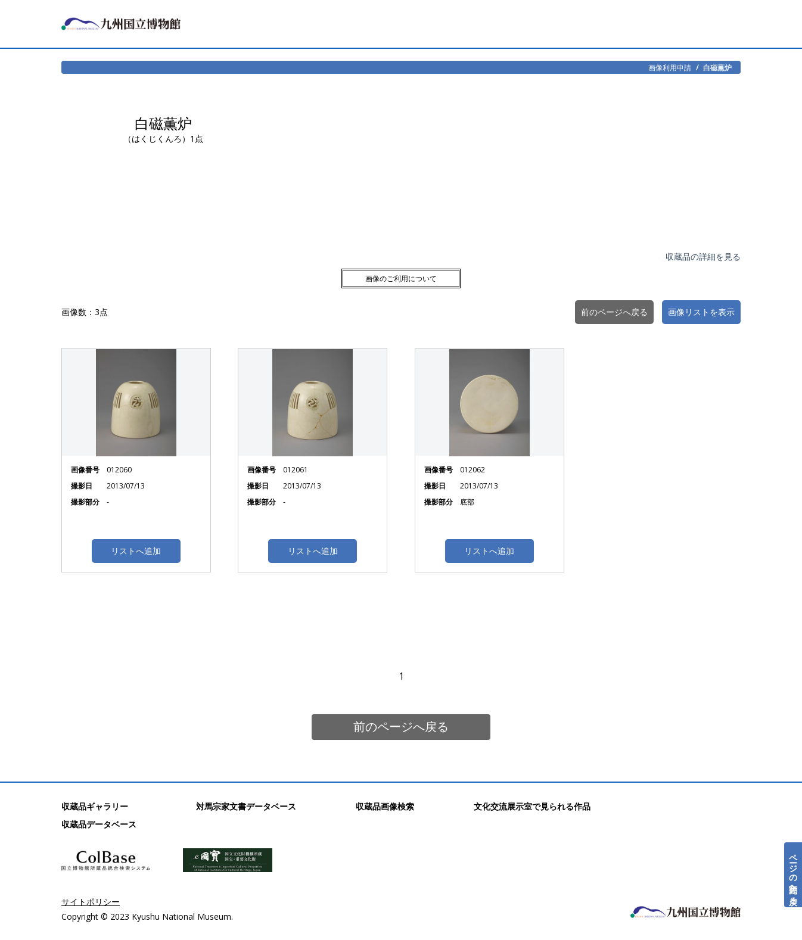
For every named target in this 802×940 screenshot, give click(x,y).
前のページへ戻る (401, 726)
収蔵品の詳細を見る (703, 256)
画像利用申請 (669, 67)
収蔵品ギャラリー (94, 806)
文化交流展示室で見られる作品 (532, 806)
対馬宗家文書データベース (246, 806)
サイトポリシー (90, 901)
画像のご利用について (401, 278)
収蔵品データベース (98, 824)
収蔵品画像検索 (385, 806)
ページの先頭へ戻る (793, 874)
